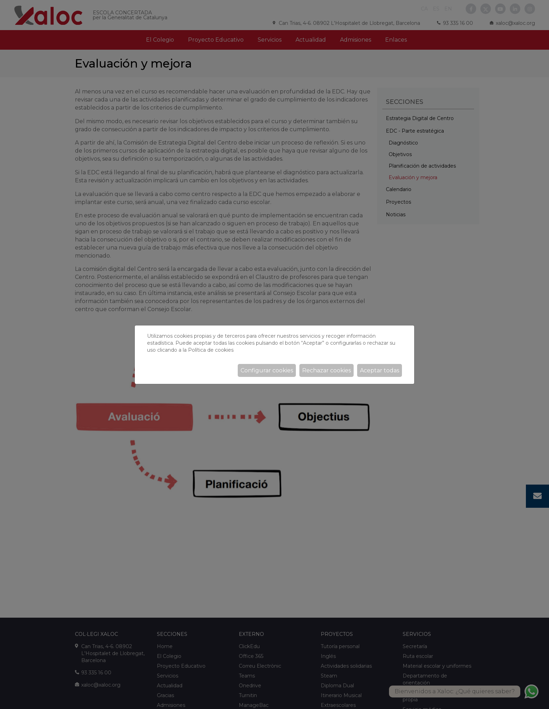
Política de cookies (211, 350)
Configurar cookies (267, 370)
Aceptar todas (379, 370)
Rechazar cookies (326, 370)
